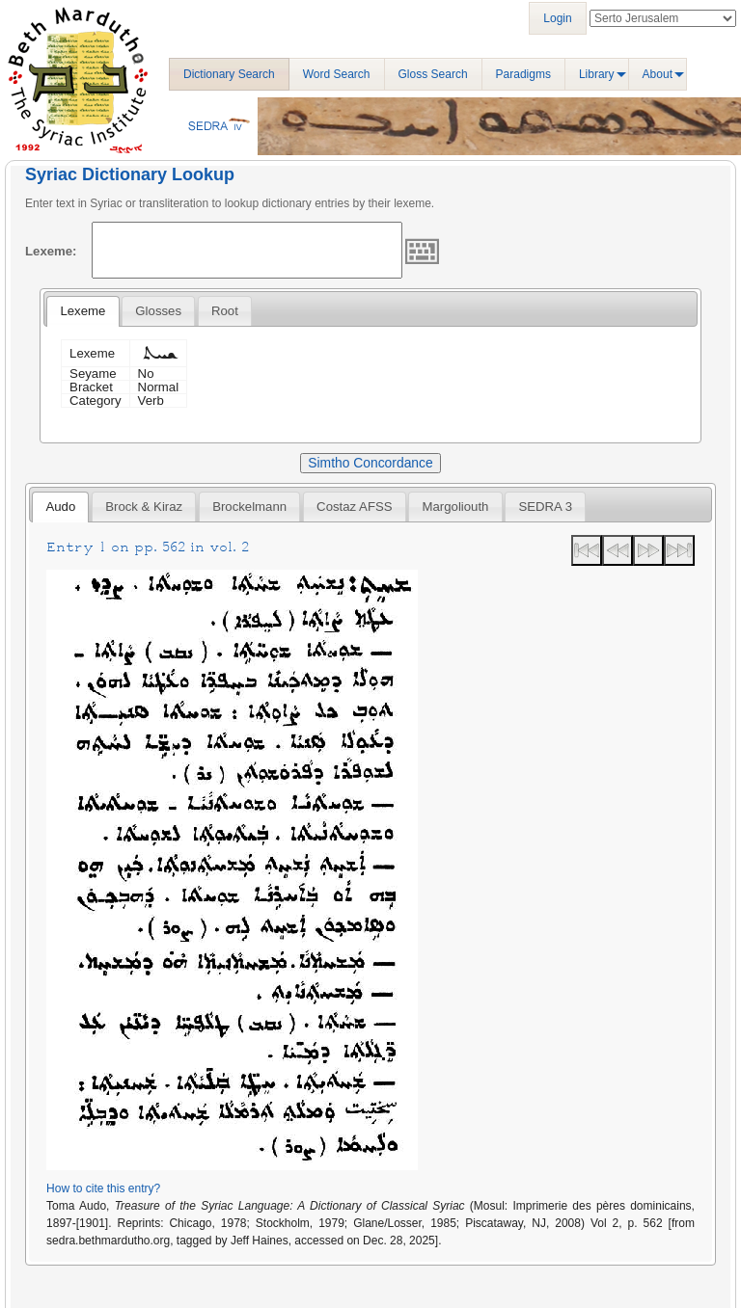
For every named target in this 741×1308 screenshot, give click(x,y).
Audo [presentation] (60, 506)
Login (557, 18)
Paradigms (523, 74)
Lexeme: (51, 251)
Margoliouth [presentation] (456, 506)
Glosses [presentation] (158, 311)
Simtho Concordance (370, 462)
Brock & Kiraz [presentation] (143, 506)
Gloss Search (433, 74)
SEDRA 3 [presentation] (545, 506)
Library (597, 74)
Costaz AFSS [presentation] (354, 506)
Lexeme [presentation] (82, 311)
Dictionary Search (229, 74)
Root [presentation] (224, 311)
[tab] (82, 311)
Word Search (336, 74)
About (657, 74)
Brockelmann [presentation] (249, 506)
